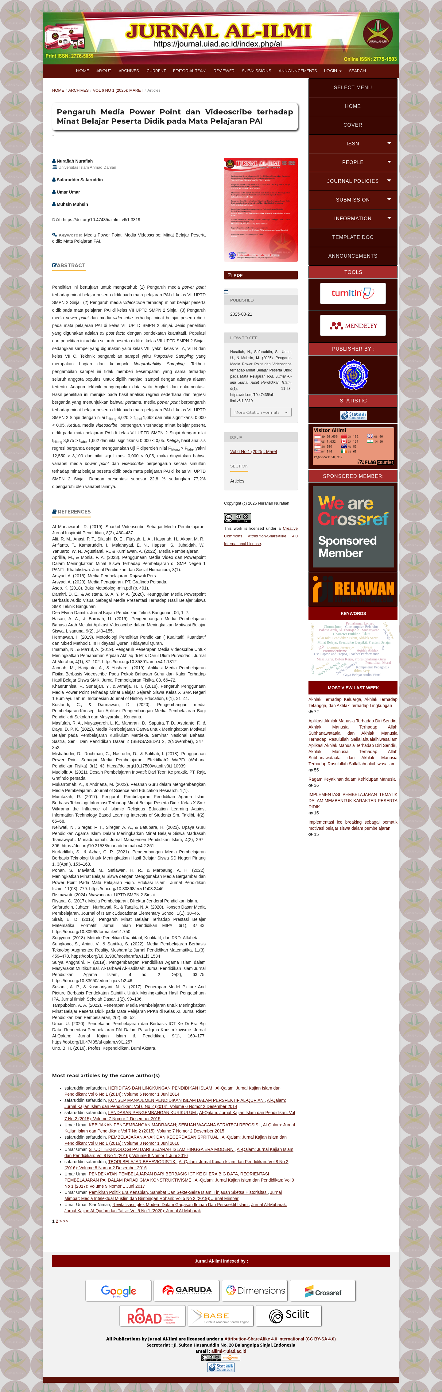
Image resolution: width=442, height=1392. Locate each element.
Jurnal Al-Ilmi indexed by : (221, 1261)
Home (82, 70)
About (103, 70)
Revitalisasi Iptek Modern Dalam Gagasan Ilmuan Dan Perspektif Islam (180, 1204)
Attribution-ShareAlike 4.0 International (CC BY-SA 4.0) (280, 1338)
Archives (128, 70)
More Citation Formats (257, 412)
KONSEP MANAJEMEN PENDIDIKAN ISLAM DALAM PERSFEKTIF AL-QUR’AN (186, 1100)
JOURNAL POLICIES (353, 181)
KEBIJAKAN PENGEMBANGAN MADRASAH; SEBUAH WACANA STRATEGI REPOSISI (175, 1124)
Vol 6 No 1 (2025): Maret (118, 90)
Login (331, 70)
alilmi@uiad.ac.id (228, 1351)
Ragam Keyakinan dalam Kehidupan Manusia (352, 779)
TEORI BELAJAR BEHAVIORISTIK (142, 1161)
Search (357, 70)
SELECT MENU (353, 87)
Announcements (298, 70)
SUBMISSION (353, 199)
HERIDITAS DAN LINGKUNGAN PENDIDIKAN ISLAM (160, 1088)
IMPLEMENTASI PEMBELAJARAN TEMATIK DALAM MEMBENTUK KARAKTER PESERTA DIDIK (352, 800)
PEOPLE (353, 162)
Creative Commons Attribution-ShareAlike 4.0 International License (261, 536)
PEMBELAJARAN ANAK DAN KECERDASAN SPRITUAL (163, 1137)
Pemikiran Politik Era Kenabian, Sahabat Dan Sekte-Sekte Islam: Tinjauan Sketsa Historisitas (178, 1192)
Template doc (353, 237)
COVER (353, 125)
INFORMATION (353, 218)
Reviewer (224, 70)
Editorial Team (189, 70)
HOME (353, 106)
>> (65, 1221)
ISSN (353, 143)
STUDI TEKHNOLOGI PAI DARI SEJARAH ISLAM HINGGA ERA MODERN (162, 1149)
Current (156, 70)
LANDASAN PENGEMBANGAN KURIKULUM (152, 1112)
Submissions (256, 70)
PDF (237, 275)
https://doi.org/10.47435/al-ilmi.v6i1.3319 (101, 219)
